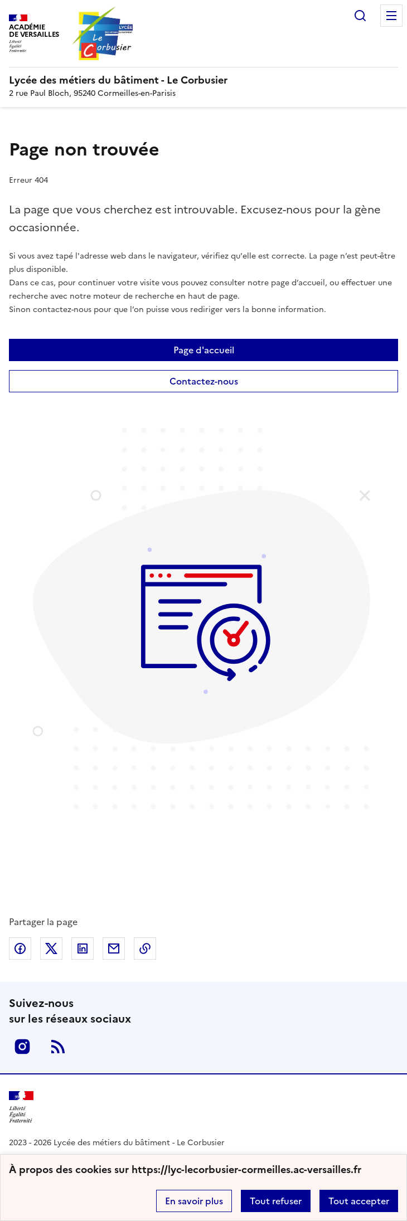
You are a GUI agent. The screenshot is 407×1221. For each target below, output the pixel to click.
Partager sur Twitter (51, 948)
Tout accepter (358, 1201)
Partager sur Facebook (20, 948)
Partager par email (114, 948)
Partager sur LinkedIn (82, 948)
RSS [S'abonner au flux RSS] (58, 1046)
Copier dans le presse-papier (145, 948)
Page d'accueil (203, 350)
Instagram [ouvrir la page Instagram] (22, 1046)
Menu (391, 15)
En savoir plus (194, 1201)
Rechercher (360, 15)
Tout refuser (276, 1201)
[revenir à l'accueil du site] (203, 80)
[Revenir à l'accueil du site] (21, 1107)
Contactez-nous (203, 381)
